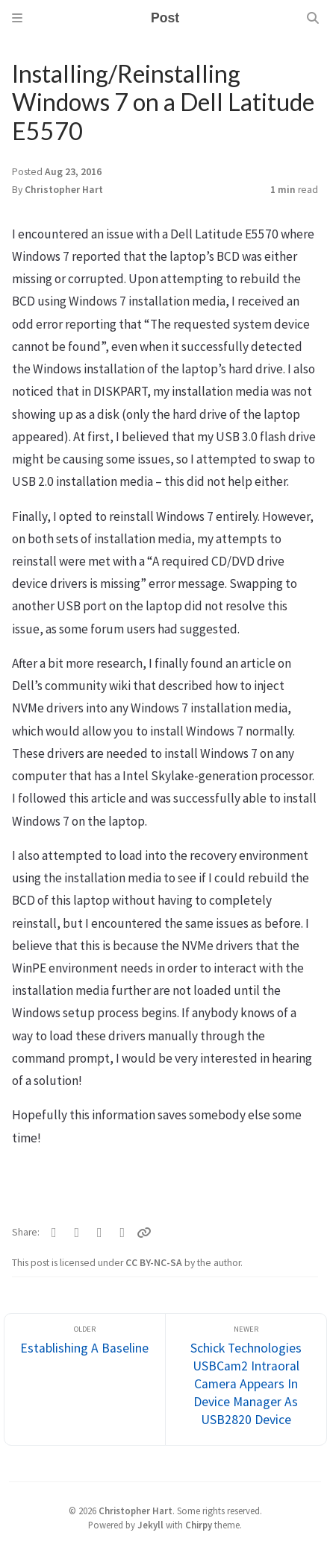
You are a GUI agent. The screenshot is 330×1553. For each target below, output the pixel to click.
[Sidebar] (17, 18)
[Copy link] (144, 1232)
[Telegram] (99, 1232)
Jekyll (150, 1525)
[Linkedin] (122, 1232)
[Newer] (246, 1379)
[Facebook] (77, 1232)
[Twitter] (54, 1232)
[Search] (313, 18)
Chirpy (198, 1525)
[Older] (85, 1379)
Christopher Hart (64, 189)
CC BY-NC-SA (154, 1262)
